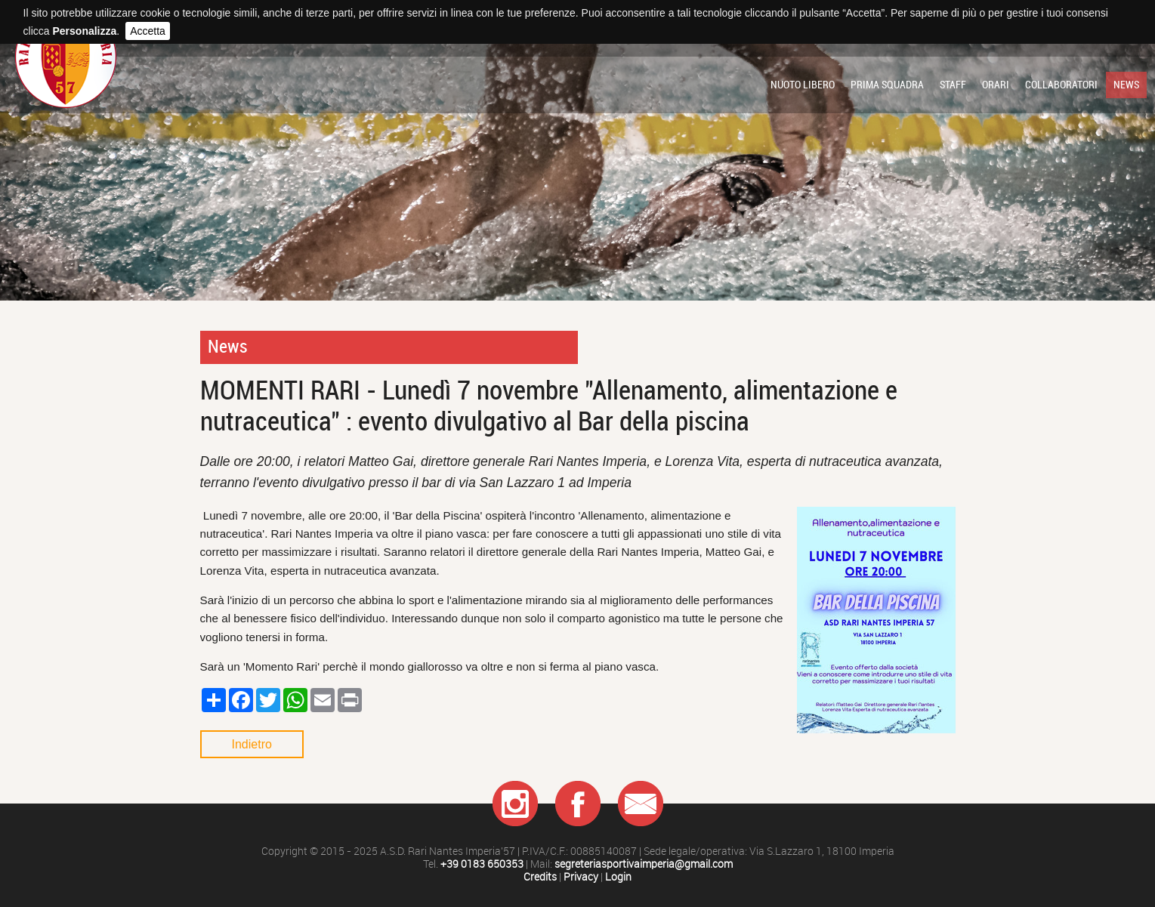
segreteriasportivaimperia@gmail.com (643, 864)
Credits (540, 877)
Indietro (252, 744)
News (1126, 85)
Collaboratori (1061, 85)
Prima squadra (887, 85)
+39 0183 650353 (481, 864)
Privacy (581, 877)
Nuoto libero (803, 85)
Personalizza (84, 31)
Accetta (147, 31)
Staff (953, 85)
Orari (995, 85)
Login (618, 877)
